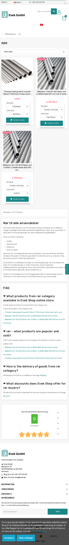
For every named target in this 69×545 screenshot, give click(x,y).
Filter (67, 269)
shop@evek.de (20, 477)
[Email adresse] (24, 512)
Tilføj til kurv (17, 120)
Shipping (43, 375)
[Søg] (46, 11)
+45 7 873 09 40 (37, 2)
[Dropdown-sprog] (18, 2)
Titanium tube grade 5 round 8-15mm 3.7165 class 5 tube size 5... (17, 93)
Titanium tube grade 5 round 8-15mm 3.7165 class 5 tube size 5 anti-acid (33, 312)
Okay (58, 512)
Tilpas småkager (26, 538)
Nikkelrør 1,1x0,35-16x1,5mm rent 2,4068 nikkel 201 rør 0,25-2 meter (51, 93)
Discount (6, 396)
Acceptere (9, 538)
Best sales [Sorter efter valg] (8, 52)
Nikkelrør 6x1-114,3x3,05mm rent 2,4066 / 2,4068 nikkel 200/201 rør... (17, 167)
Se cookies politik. (39, 531)
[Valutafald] (4, 2)
